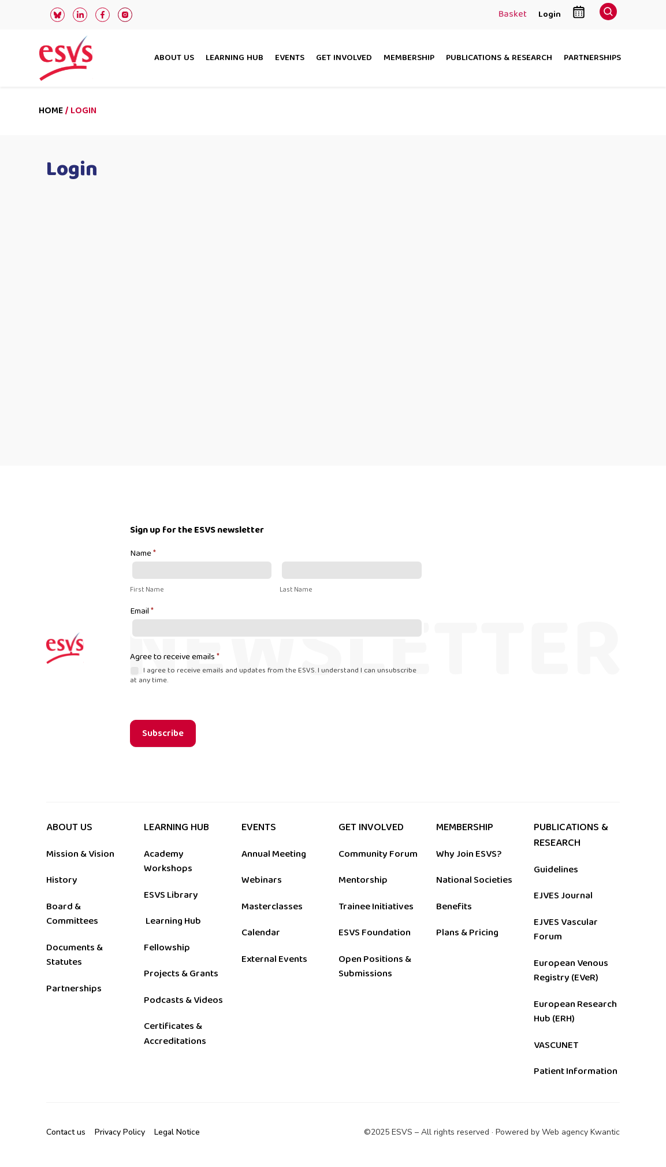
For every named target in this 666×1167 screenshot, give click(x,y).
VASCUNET (556, 1045)
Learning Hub (173, 920)
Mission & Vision (80, 853)
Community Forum (378, 853)
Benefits (454, 906)
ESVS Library (171, 894)
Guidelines (556, 869)
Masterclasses (272, 906)
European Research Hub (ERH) (575, 1012)
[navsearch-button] (608, 15)
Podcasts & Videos (183, 1000)
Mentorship (363, 879)
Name (143, 554)
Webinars (261, 879)
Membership (409, 58)
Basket (512, 15)
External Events (274, 959)
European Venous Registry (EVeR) (571, 971)
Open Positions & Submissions (374, 967)
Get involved (344, 58)
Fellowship (167, 947)
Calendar (260, 932)
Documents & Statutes (74, 955)
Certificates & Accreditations (175, 1034)
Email (142, 612)
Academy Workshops (168, 861)
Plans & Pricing (467, 932)
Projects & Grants (181, 973)
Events (289, 58)
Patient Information (575, 1071)
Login (549, 14)
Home (51, 110)
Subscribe (163, 733)
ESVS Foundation (374, 932)
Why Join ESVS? (468, 853)
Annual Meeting (273, 853)
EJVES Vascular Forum (566, 930)
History (61, 879)
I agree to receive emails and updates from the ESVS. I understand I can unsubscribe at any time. (273, 675)
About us (174, 58)
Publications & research (499, 58)
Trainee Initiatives (376, 906)
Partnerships (592, 58)
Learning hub (234, 58)
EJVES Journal (563, 895)
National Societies (474, 879)
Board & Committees (72, 914)
